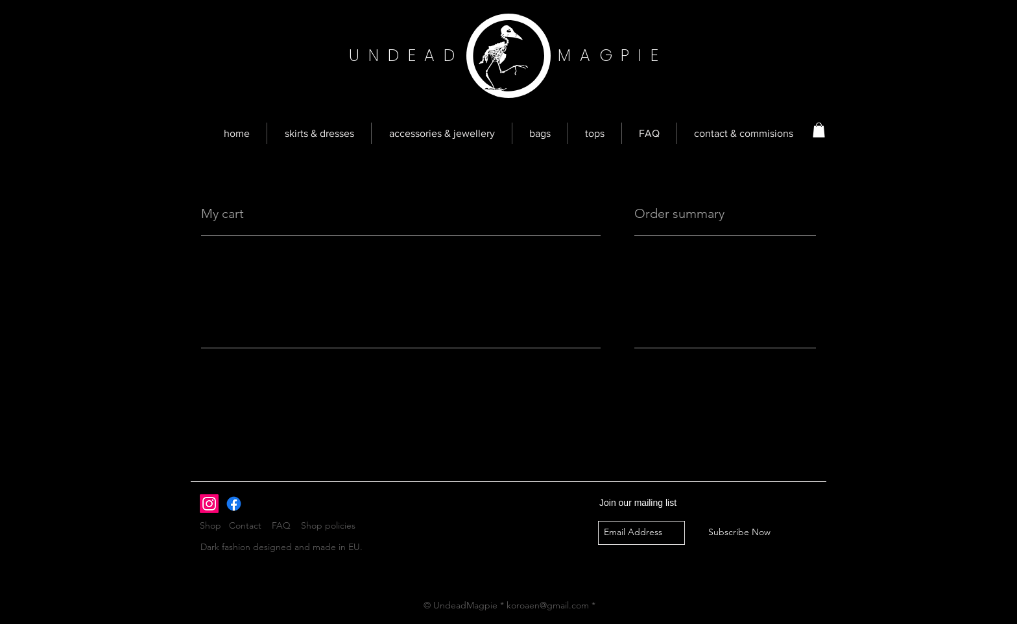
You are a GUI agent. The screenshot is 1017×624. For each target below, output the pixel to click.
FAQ (281, 525)
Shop (214, 525)
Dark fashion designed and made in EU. (281, 547)
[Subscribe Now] (739, 533)
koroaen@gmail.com (548, 605)
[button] (819, 130)
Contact (245, 525)
